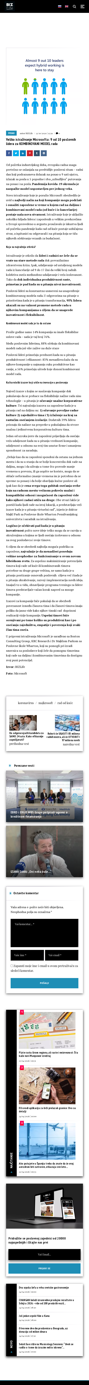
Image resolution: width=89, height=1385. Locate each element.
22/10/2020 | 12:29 (44, 133)
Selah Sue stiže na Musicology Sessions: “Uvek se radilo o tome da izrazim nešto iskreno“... (46, 1345)
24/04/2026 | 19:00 (27, 1291)
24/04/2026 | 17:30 (27, 1335)
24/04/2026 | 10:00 (27, 1116)
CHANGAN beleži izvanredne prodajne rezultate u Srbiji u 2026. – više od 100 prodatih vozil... (46, 1301)
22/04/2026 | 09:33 (27, 1171)
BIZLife (29, 133)
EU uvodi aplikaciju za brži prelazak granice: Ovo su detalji (47, 1109)
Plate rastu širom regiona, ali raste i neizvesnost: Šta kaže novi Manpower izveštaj (48, 1054)
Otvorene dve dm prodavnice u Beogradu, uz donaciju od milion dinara (43, 1330)
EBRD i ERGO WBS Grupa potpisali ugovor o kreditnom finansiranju (39, 814)
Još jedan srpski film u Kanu (34, 1316)
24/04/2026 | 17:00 (27, 1351)
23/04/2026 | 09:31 (27, 1060)
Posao (11, 133)
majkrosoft (45, 703)
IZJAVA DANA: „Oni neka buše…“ (31, 871)
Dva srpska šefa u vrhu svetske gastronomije (44, 1287)
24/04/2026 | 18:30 (27, 1307)
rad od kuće (65, 703)
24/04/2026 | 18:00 (27, 1319)
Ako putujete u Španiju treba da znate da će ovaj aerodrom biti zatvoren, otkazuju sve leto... (46, 1165)
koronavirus (26, 703)
